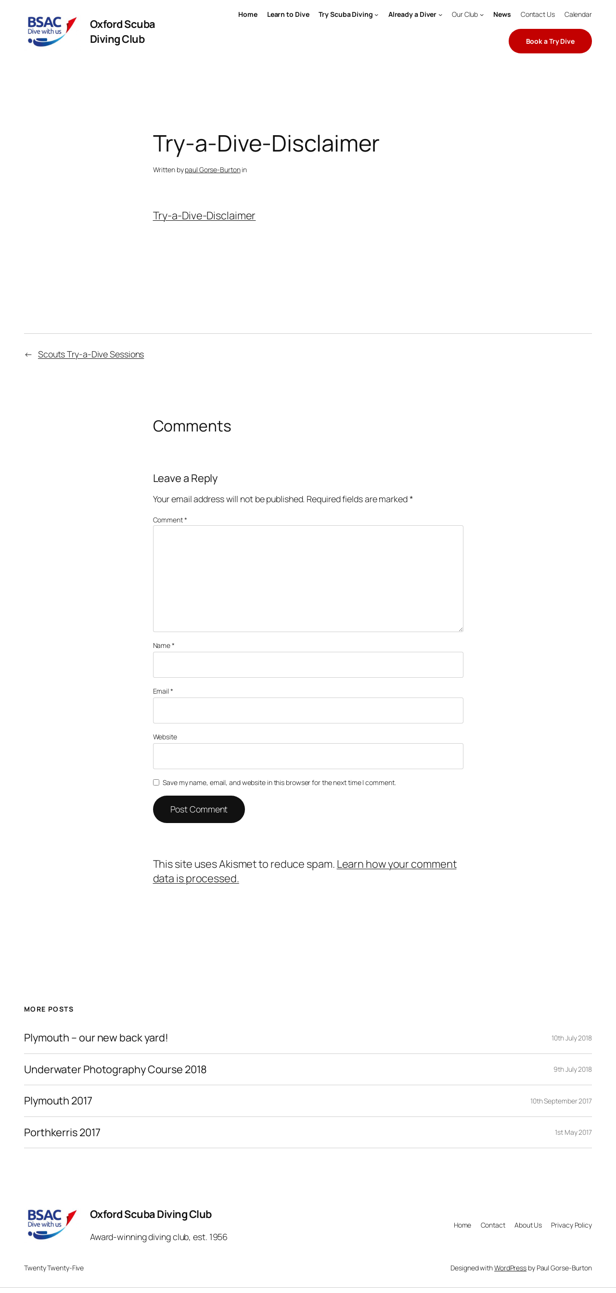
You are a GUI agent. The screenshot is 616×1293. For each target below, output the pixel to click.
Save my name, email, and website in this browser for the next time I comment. (279, 782)
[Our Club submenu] (482, 14)
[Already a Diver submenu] (440, 14)
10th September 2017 (561, 1100)
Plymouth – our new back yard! (96, 1037)
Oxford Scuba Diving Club (122, 31)
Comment (170, 519)
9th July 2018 (572, 1069)
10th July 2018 (572, 1037)
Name (164, 645)
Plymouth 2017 (58, 1100)
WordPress (510, 1267)
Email (163, 691)
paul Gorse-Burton (212, 169)
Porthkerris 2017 (62, 1132)
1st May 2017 (573, 1132)
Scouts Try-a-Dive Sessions (91, 354)
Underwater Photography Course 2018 (115, 1069)
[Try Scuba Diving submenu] (376, 14)
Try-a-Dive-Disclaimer (204, 215)
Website (165, 736)
